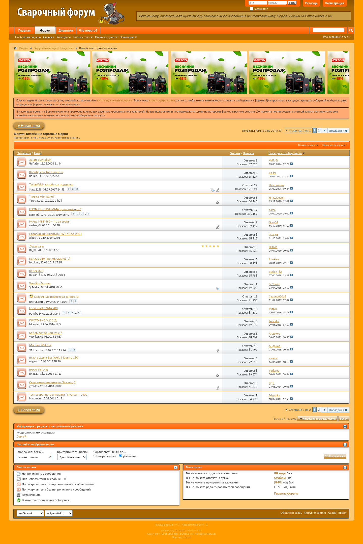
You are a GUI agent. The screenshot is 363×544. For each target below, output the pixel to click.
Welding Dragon (39, 283)
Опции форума (104, 37)
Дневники (65, 30)
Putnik (33, 313)
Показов (248, 153)
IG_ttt (32, 250)
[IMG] (278, 482)
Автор (37, 153)
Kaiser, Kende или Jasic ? (45, 333)
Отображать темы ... (31, 452)
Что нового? (88, 30)
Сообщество (81, 37)
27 (255, 185)
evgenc (33, 361)
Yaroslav (34, 200)
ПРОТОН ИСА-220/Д (43, 320)
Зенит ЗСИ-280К (40, 159)
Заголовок (24, 153)
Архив (332, 512)
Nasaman (35, 398)
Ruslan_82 (35, 275)
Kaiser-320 (36, 271)
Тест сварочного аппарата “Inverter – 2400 (58, 394)
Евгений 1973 (37, 214)
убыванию (128, 456)
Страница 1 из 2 (300, 130)
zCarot (187, 537)
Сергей (21, 436)
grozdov (34, 386)
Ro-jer (32, 176)
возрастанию (105, 456)
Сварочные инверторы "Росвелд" (52, 382)
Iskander (34, 324)
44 (255, 309)
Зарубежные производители (54, 48)
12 (255, 296)
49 (255, 210)
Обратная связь (291, 512)
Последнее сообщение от (286, 153)
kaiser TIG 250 (38, 370)
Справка (48, 37)
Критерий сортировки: (72, 452)
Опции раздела (307, 145)
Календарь (63, 37)
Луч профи (36, 246)
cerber (33, 225)
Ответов (235, 153)
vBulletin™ (181, 530)
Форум (45, 30)
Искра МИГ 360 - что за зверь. (49, 221)
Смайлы (280, 478)
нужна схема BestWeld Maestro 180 (53, 357)
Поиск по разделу (332, 145)
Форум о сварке (315, 512)
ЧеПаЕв (34, 163)
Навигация (126, 37)
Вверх (343, 418)
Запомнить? (259, 9)
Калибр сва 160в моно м (46, 172)
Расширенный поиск (336, 36)
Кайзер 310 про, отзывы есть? (50, 258)
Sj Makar (34, 287)
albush (33, 237)
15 (255, 346)
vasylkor (34, 336)
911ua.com (36, 350)
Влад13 (34, 373)
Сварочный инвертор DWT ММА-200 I (55, 234)
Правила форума (286, 493)
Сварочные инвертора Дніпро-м (56, 296)
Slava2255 (35, 189)
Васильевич (36, 302)
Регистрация (334, 3)
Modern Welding (40, 345)
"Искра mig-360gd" (42, 197)
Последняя (338, 130)
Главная (24, 30)
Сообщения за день (28, 37)
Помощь (311, 3)
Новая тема (29, 125)
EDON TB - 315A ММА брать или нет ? (55, 209)
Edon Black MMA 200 (43, 308)
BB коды (280, 473)
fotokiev (34, 262)
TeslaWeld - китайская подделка (51, 184)
